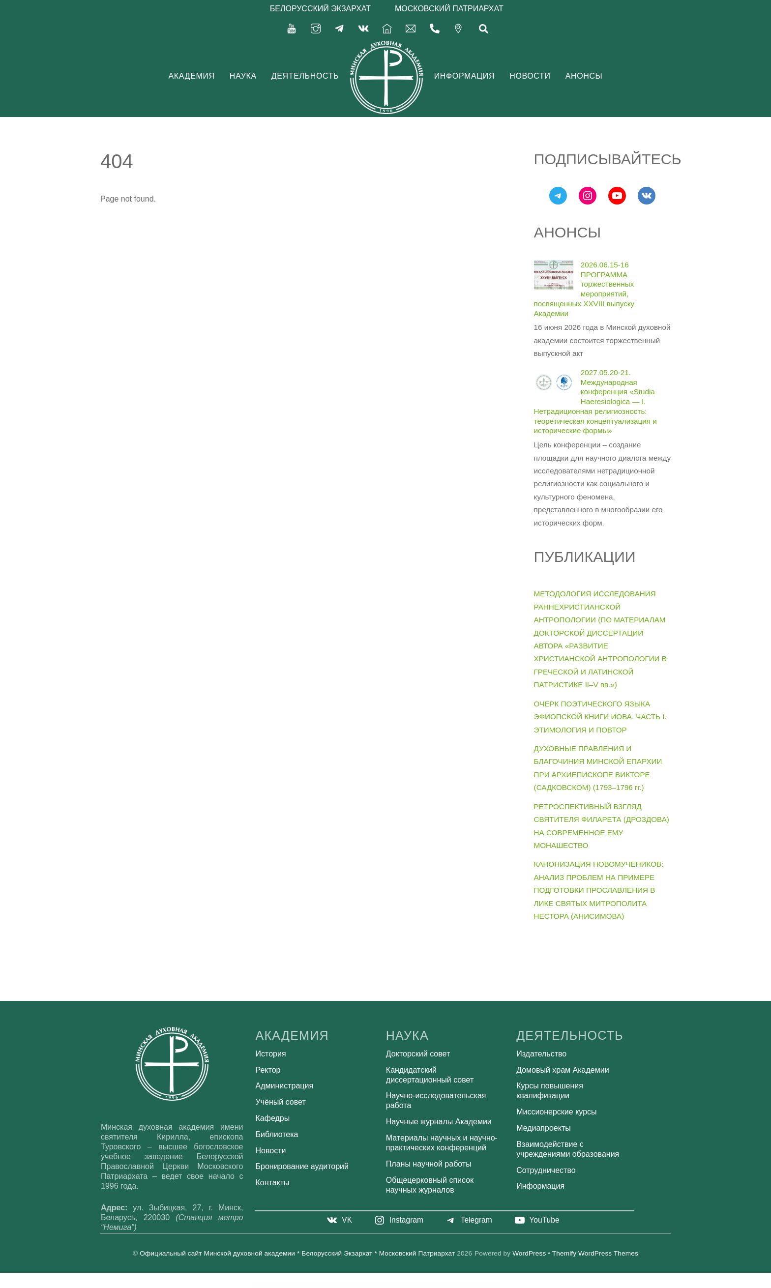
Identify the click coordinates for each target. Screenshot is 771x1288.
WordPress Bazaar (322, 1285)
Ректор (268, 1070)
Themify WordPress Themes (595, 1253)
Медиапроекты (543, 1128)
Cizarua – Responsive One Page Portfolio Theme (372, 1285)
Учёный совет (281, 1102)
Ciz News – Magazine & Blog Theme (361, 1285)
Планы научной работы (429, 1164)
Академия (192, 76)
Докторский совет (418, 1054)
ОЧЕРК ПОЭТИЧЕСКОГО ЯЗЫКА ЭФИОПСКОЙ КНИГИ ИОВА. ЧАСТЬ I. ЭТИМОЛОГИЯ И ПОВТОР (600, 717)
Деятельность (305, 76)
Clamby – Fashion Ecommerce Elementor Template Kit (419, 1285)
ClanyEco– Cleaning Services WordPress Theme (432, 1285)
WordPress (529, 1253)
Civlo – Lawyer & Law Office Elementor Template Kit (331, 1285)
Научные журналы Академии (439, 1121)
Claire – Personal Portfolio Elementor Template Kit (405, 1285)
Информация (464, 76)
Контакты (273, 1182)
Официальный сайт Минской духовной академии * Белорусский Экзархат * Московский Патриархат (297, 1253)
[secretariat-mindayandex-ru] (410, 28)
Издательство (541, 1054)
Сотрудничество (546, 1170)
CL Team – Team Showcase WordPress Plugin (393, 1285)
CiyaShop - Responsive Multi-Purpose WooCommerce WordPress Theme (347, 1285)
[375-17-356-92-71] (435, 28)
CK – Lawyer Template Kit (383, 1285)
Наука (243, 76)
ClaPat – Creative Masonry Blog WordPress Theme (445, 1285)
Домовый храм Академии (562, 1070)
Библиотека (277, 1134)
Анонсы (584, 76)
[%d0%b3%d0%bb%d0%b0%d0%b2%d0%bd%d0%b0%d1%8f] (387, 28)
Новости (529, 76)
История (271, 1054)
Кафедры (273, 1118)
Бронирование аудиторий (302, 1166)
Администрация (285, 1086)
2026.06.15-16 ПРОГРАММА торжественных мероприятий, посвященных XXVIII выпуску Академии (584, 289)
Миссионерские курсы (556, 1112)
